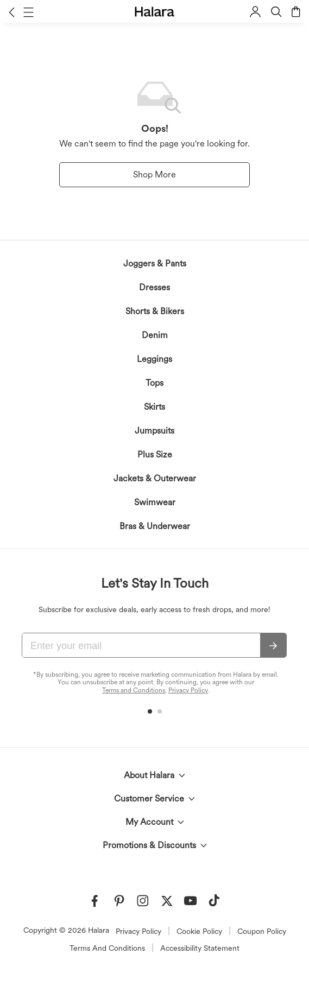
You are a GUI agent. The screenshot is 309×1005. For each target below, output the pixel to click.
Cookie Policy (199, 931)
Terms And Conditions (107, 948)
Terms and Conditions (133, 690)
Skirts (154, 407)
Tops (154, 383)
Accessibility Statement (199, 948)
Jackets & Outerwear (154, 478)
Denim (155, 335)
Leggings (154, 359)
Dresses (154, 287)
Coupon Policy (261, 931)
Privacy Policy (188, 690)
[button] (12, 12)
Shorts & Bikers (154, 311)
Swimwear (154, 502)
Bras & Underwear (154, 526)
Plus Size (154, 454)
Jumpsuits (154, 430)
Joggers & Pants (154, 263)
